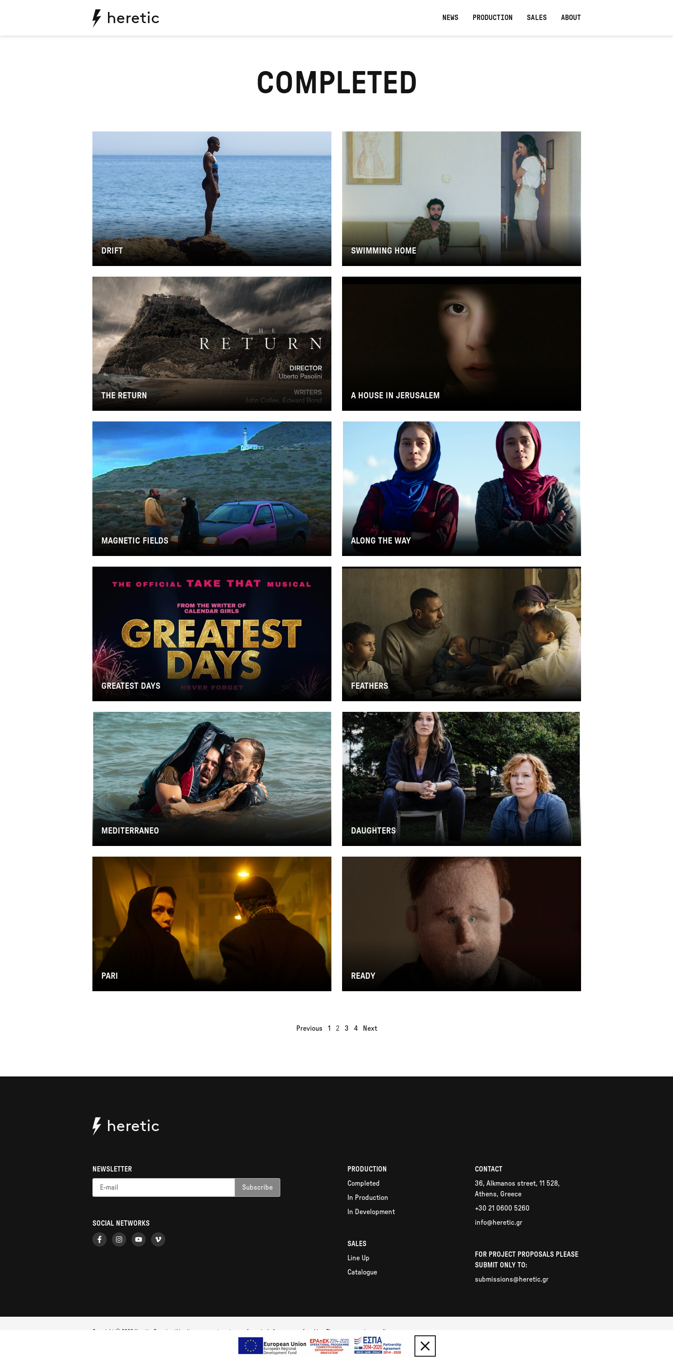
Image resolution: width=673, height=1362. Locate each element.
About (571, 17)
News (450, 17)
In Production (367, 1197)
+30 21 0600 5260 (502, 1208)
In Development (371, 1211)
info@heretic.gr (498, 1222)
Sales (537, 17)
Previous (309, 1028)
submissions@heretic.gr (512, 1279)
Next (370, 1028)
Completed (363, 1183)
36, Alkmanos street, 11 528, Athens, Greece (517, 1189)
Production (493, 17)
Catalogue (362, 1272)
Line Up (358, 1258)
